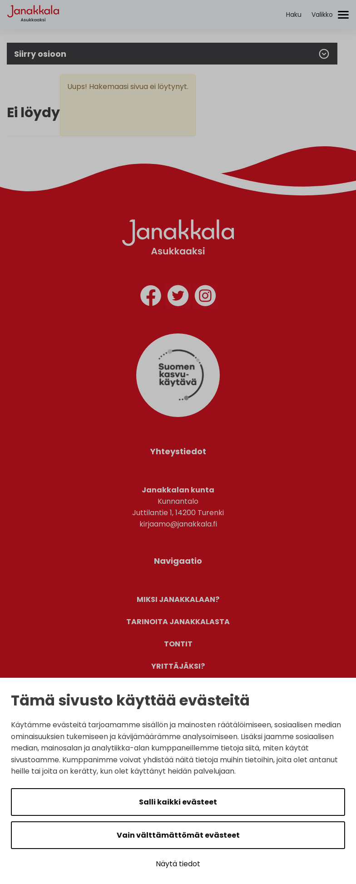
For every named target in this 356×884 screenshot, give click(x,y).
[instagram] (205, 297)
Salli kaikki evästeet (178, 802)
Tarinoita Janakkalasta (178, 621)
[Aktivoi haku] (293, 15)
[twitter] (178, 297)
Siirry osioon (172, 54)
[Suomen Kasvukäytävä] (178, 414)
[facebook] (150, 297)
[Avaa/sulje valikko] (330, 15)
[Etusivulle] (33, 30)
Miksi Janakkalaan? (178, 599)
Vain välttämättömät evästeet (178, 835)
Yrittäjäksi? (178, 666)
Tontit (178, 644)
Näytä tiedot (178, 864)
